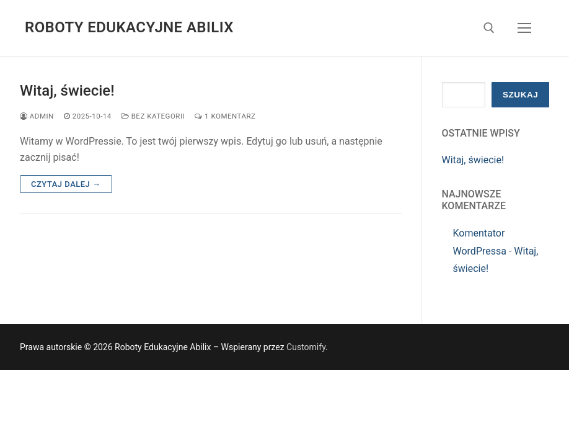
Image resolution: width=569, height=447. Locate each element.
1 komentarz (225, 116)
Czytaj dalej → (66, 184)
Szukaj (520, 94)
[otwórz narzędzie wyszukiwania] (489, 28)
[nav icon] (524, 28)
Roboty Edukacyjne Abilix (129, 27)
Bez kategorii (153, 116)
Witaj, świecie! (67, 90)
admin (37, 116)
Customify (305, 347)
